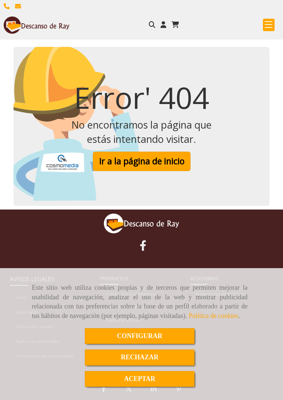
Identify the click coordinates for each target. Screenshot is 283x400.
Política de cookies (213, 315)
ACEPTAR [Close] (139, 378)
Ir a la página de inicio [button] (141, 161)
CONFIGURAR (139, 336)
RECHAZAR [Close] (139, 357)
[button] (163, 25)
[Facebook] (143, 247)
